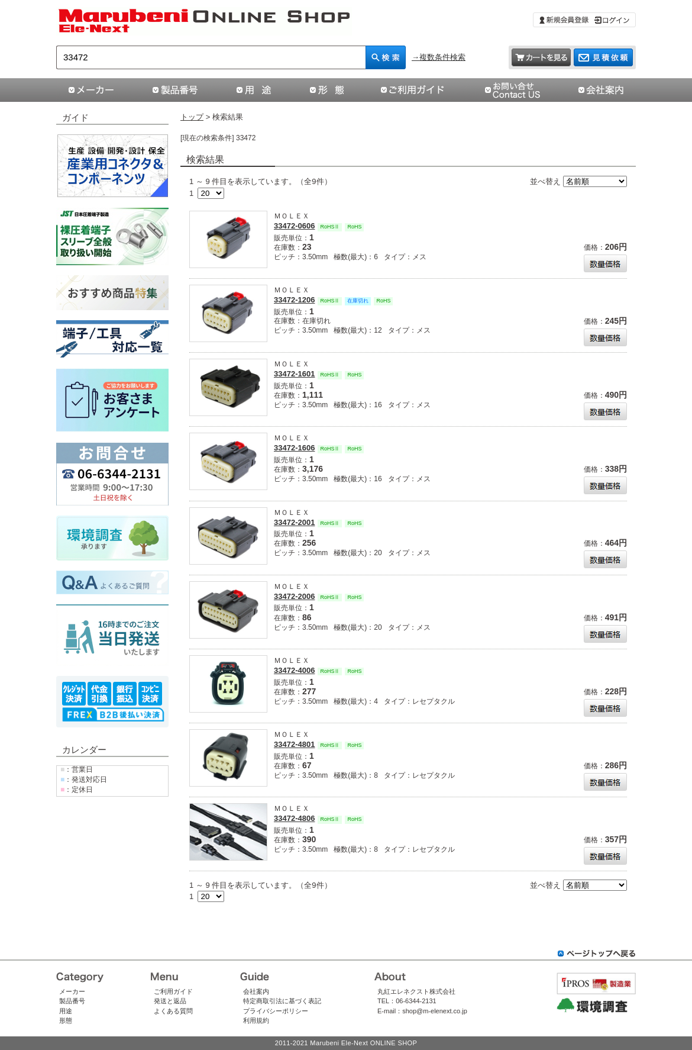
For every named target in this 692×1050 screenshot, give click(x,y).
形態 (65, 1020)
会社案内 (256, 991)
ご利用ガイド (173, 991)
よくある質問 (173, 1010)
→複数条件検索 (438, 57)
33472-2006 (294, 596)
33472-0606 (294, 225)
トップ (191, 116)
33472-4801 (294, 744)
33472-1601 (294, 373)
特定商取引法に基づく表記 (282, 1000)
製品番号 (72, 1000)
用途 (65, 1010)
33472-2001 (294, 522)
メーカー (72, 991)
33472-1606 (294, 447)
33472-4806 (294, 818)
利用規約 (256, 1020)
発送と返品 (170, 1000)
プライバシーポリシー (275, 1010)
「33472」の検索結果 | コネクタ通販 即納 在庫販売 (204, 21)
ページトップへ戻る (597, 953)
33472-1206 (294, 299)
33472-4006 (294, 670)
